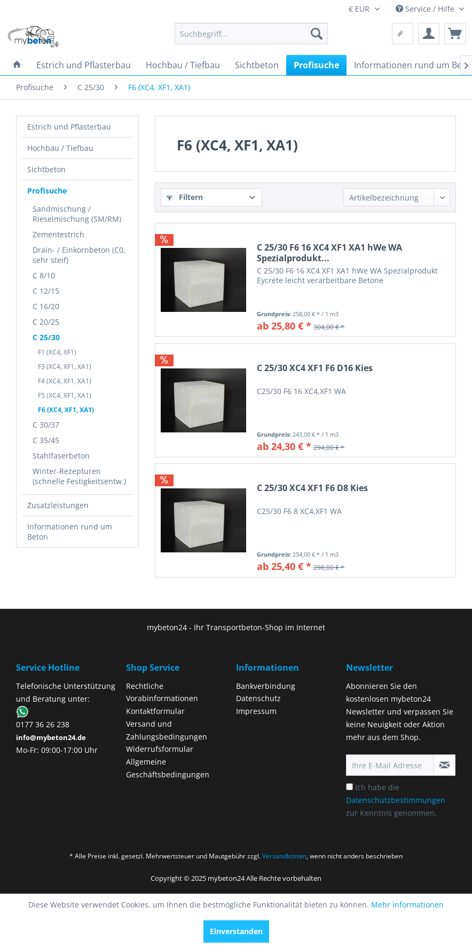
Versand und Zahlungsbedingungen (166, 730)
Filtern (185, 197)
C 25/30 (46, 337)
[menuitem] (251, 33)
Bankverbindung (265, 686)
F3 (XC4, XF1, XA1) (64, 366)
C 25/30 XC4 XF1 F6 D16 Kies (315, 368)
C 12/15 (46, 291)
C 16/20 (46, 306)
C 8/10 (44, 275)
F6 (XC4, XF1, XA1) (66, 409)
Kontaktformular (155, 711)
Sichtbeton (46, 169)
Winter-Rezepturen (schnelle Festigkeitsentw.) (79, 476)
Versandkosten (284, 856)
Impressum (256, 711)
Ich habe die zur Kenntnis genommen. (395, 800)
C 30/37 (46, 425)
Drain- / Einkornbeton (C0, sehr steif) (79, 255)
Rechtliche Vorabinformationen (162, 692)
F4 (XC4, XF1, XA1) (64, 380)
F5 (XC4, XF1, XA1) (64, 395)
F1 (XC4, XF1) (57, 352)
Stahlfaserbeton (61, 456)
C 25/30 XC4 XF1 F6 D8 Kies (312, 488)
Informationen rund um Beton (69, 531)
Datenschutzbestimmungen (395, 800)
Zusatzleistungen (58, 505)
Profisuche (47, 191)
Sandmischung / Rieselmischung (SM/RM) (77, 214)
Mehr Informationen (407, 904)
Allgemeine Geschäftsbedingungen (167, 768)
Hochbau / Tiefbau (60, 148)
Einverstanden (236, 931)
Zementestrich (58, 234)
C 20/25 (46, 322)
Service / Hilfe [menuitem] (426, 9)
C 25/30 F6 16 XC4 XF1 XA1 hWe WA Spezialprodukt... (329, 252)
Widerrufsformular (159, 749)
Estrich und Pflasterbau (69, 127)
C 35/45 (46, 440)
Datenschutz (258, 698)
